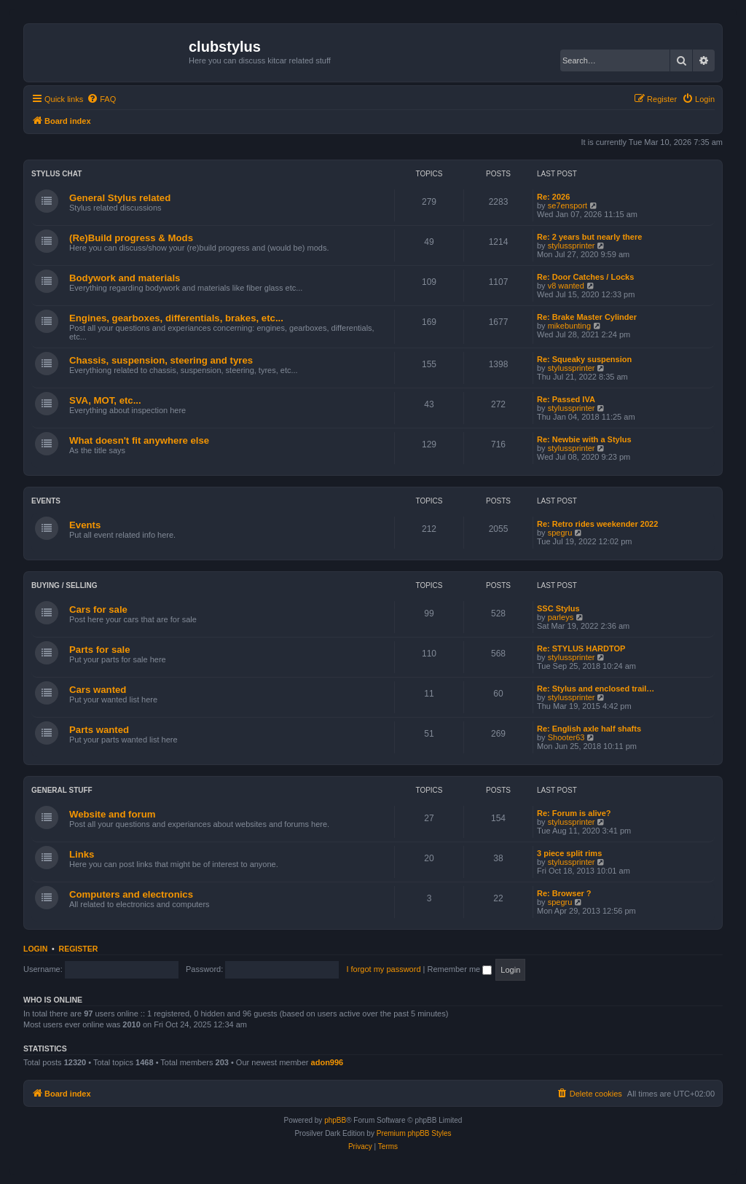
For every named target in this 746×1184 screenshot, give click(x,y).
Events (45, 501)
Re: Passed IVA (566, 399)
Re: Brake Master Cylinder (587, 317)
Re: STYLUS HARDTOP (581, 648)
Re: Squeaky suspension (584, 359)
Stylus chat (56, 174)
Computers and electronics (131, 894)
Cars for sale (98, 609)
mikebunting (569, 325)
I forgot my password (383, 969)
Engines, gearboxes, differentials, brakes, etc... (176, 318)
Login (35, 948)
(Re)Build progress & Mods (131, 237)
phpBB (335, 1120)
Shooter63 (566, 737)
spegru (560, 532)
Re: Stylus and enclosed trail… (595, 688)
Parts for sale (99, 649)
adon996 (327, 1062)
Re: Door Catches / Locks (585, 277)
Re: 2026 (553, 196)
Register (78, 948)
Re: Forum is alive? (573, 813)
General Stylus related (119, 197)
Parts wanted (99, 729)
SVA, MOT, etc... (105, 400)
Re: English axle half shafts (589, 728)
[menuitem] (101, 99)
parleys (560, 617)
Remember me (459, 969)
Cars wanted (97, 689)
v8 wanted (566, 285)
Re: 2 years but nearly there (589, 236)
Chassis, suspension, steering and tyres (161, 360)
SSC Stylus (558, 608)
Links (81, 854)
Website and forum (112, 814)
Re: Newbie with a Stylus (584, 439)
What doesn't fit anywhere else (139, 440)
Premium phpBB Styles (414, 1133)
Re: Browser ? (564, 893)
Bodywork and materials (124, 278)
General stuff (62, 790)
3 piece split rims (569, 853)
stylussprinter (571, 245)
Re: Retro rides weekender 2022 (597, 524)
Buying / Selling (64, 585)
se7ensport (567, 205)
